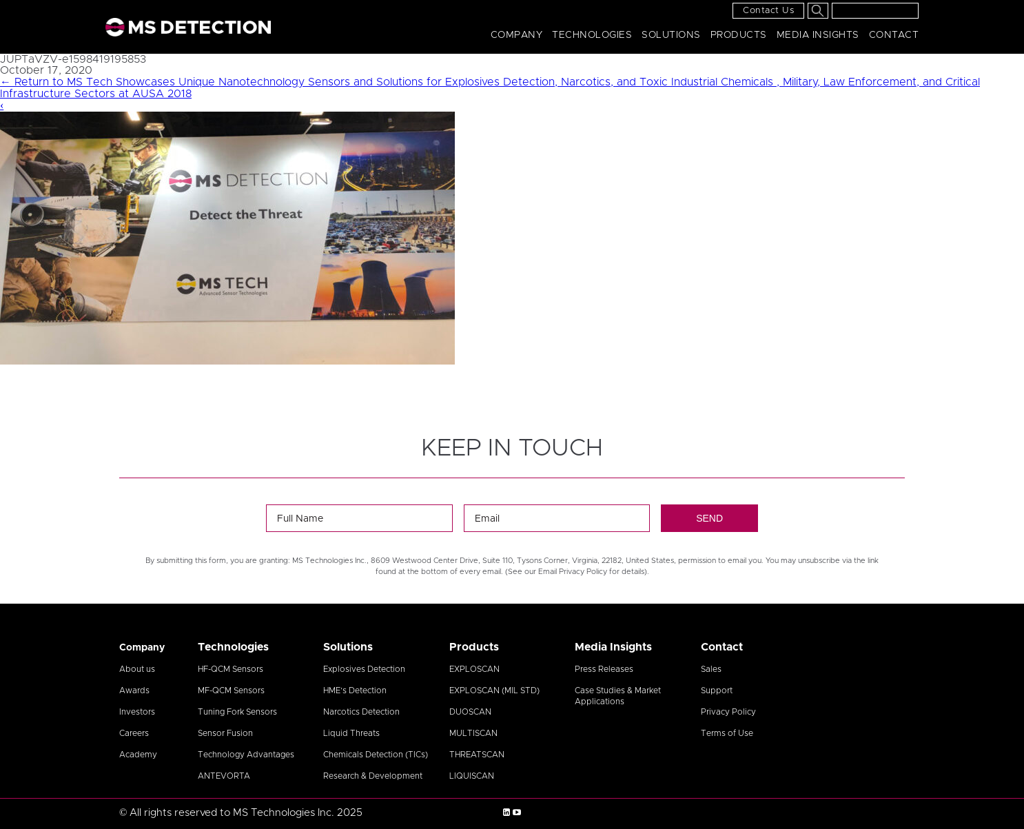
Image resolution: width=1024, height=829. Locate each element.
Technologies (592, 35)
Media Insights (818, 35)
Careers (134, 733)
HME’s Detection (355, 690)
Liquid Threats (351, 733)
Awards (134, 690)
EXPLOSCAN (474, 669)
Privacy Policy (728, 712)
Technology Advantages (246, 754)
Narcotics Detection (361, 712)
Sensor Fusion (225, 733)
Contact (894, 35)
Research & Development (372, 776)
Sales (711, 669)
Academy (138, 754)
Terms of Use (727, 733)
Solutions (671, 35)
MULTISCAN (473, 733)
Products (738, 35)
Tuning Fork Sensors (237, 712)
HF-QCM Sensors (230, 669)
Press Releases (604, 669)
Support (717, 690)
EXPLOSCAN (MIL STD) (494, 690)
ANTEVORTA (224, 776)
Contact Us (768, 10)
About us (137, 669)
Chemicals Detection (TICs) (375, 754)
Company (517, 35)
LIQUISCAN (471, 776)
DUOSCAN (470, 712)
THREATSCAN (476, 754)
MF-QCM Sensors (231, 690)
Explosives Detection (364, 669)
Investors (137, 712)
